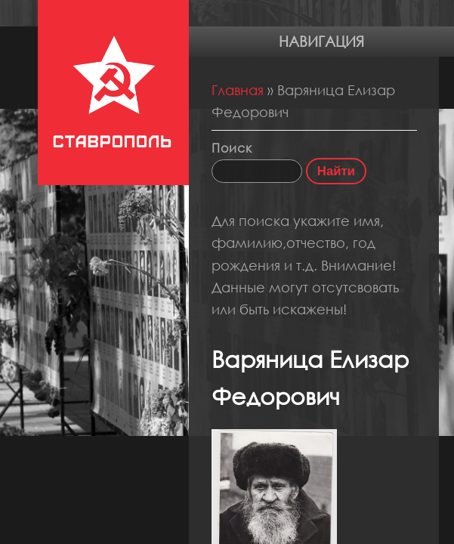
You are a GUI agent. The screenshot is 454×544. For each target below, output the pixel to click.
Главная (238, 90)
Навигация (321, 41)
